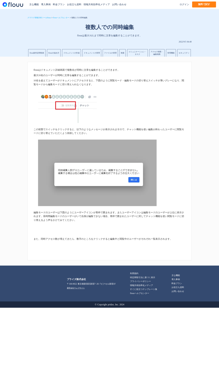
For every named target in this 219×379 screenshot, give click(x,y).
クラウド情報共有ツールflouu (39, 18)
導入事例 (46, 4)
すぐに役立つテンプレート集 (143, 289)
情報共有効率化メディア (97, 4)
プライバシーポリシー (140, 281)
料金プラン (59, 4)
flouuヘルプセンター (61, 18)
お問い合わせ (119, 4)
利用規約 (134, 273)
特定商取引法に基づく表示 (142, 277)
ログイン (184, 4)
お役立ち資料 (74, 4)
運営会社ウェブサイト (76, 288)
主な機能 (34, 4)
